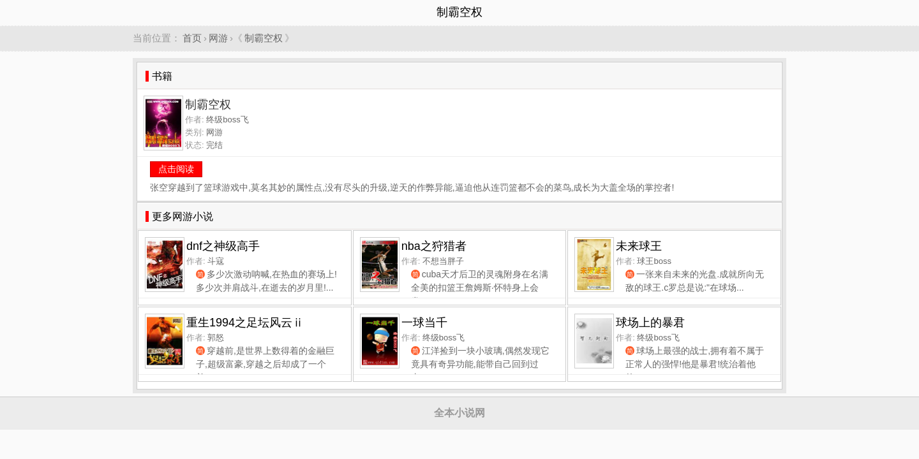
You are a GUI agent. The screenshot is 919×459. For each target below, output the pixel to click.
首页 (192, 38)
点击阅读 (176, 169)
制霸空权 (263, 38)
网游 (218, 38)
